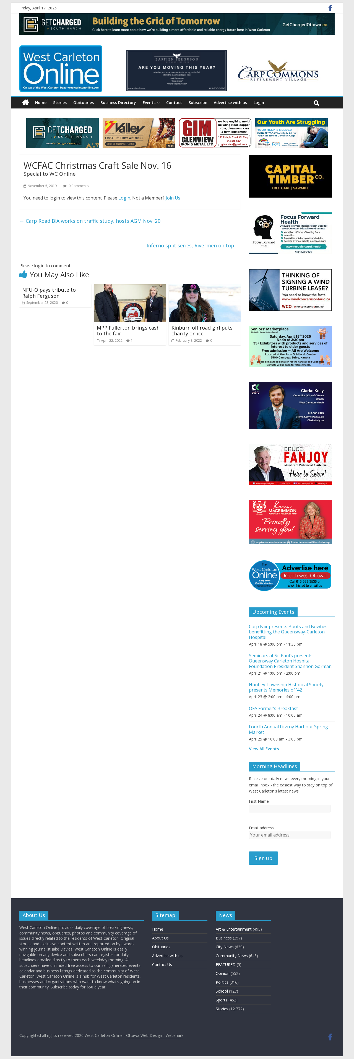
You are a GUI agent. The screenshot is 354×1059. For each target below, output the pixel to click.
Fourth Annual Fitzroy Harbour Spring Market (288, 729)
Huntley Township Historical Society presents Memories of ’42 (286, 687)
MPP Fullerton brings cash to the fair (128, 330)
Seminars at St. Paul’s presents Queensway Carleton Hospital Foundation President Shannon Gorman (290, 661)
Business (224, 938)
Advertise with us (230, 102)
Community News (232, 955)
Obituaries (83, 102)
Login (259, 102)
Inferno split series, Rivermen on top (194, 245)
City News (225, 946)
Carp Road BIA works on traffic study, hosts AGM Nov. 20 (89, 221)
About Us (160, 938)
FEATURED (226, 964)
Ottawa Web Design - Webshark (154, 1035)
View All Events (264, 748)
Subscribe (198, 102)
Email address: (262, 827)
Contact (174, 102)
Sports (221, 1000)
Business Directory (118, 102)
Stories (60, 102)
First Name (259, 801)
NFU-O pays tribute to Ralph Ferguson (49, 292)
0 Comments (75, 185)
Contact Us (162, 964)
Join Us (173, 198)
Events (149, 102)
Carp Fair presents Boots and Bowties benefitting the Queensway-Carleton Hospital (288, 631)
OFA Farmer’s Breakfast (273, 708)
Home (40, 102)
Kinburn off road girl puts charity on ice (202, 330)
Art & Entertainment (234, 929)
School (222, 991)
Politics (222, 982)
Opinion (223, 973)
